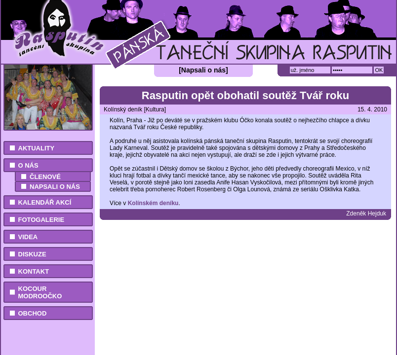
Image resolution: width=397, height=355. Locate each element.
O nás (28, 165)
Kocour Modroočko (40, 292)
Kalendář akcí (45, 202)
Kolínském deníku (153, 203)
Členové (45, 176)
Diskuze (32, 254)
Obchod (32, 313)
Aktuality (36, 148)
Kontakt (33, 271)
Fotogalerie (41, 219)
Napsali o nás (55, 186)
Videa (28, 237)
